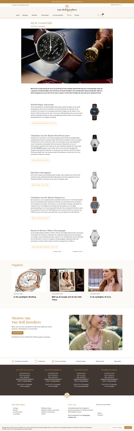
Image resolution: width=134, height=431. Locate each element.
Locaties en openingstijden (20, 5)
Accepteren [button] (128, 427)
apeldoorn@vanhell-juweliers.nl (52, 379)
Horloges (25, 15)
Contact (76, 15)
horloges (47, 337)
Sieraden (34, 15)
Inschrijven (17, 333)
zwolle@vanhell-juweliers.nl (81, 379)
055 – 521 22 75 (53, 377)
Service (43, 414)
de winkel (27, 386)
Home (18, 15)
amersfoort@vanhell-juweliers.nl (24, 379)
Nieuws (69, 15)
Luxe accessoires (58, 15)
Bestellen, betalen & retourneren (50, 410)
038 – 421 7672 (81, 377)
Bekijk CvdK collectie (40, 218)
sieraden (40, 337)
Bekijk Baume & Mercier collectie (44, 247)
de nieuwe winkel (83, 386)
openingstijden (27, 381)
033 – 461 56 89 (24, 377)
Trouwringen (45, 15)
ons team (29, 384)
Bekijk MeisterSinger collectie (44, 123)
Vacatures (100, 415)
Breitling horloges (46, 408)
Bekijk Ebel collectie (40, 185)
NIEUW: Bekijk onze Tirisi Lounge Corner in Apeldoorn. (67, 1)
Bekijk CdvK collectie (40, 160)
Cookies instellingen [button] (117, 427)
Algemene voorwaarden (48, 412)
